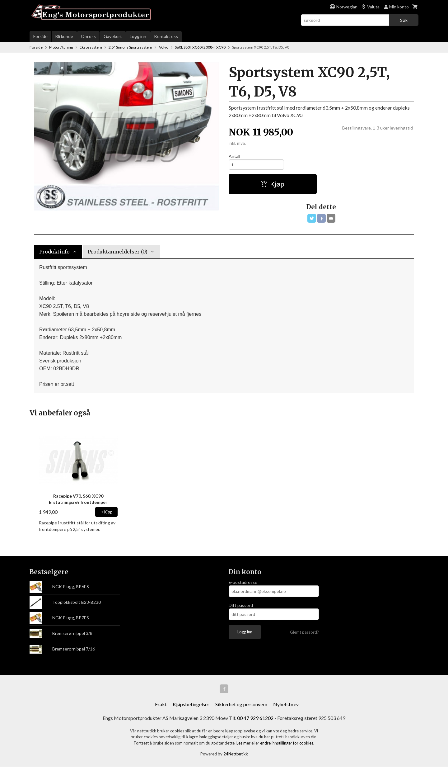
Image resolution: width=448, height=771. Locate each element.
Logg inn (138, 36)
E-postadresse (243, 585)
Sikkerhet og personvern (241, 709)
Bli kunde (64, 36)
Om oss (88, 36)
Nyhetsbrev (286, 709)
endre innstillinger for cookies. (287, 747)
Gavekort (113, 36)
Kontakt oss (166, 36)
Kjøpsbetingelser (191, 709)
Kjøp (272, 186)
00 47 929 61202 (255, 722)
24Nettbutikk (235, 758)
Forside (40, 36)
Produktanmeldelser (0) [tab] (117, 255)
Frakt (161, 709)
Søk (404, 20)
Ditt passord (241, 608)
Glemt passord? (304, 635)
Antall (234, 156)
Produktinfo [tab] (54, 255)
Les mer (243, 747)
